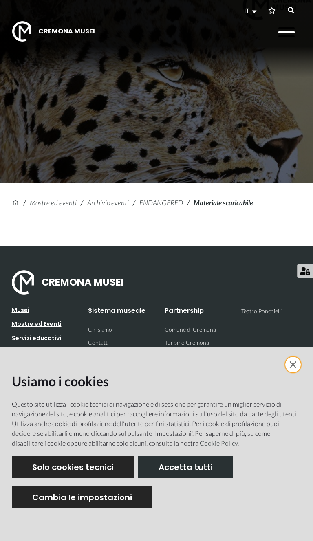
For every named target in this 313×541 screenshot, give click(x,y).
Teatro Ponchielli (261, 311)
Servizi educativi (36, 338)
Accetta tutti (186, 467)
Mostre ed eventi (53, 202)
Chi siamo (100, 329)
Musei (20, 310)
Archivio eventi (108, 202)
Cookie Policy (219, 443)
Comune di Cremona (190, 329)
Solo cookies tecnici (73, 467)
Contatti (98, 342)
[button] (251, 10)
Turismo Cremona (187, 342)
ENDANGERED (161, 202)
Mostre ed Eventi (37, 324)
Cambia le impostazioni (82, 497)
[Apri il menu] (286, 32)
